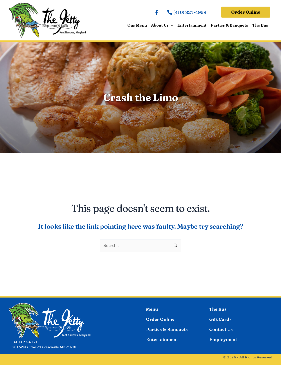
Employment (223, 339)
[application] (171, 25)
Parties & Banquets (167, 329)
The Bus (218, 309)
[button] (245, 12)
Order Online (160, 319)
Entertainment (162, 339)
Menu (152, 309)
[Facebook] (157, 12)
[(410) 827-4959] (187, 12)
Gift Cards (220, 319)
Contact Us (221, 329)
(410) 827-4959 (24, 342)
